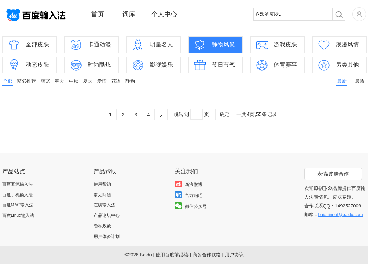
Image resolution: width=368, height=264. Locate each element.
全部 (7, 81)
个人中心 (164, 14)
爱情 (102, 81)
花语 (116, 81)
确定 (224, 114)
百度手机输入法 (17, 194)
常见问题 (102, 194)
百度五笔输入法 (17, 184)
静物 (130, 81)
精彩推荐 (26, 81)
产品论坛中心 (107, 215)
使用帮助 (102, 184)
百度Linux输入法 (18, 215)
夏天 (87, 81)
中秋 (73, 81)
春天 (59, 81)
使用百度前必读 (172, 254)
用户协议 (234, 254)
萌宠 (45, 81)
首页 (97, 14)
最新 (342, 81)
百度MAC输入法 (18, 204)
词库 (128, 14)
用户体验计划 (107, 236)
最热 (359, 81)
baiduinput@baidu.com (340, 214)
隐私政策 (102, 225)
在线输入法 (104, 204)
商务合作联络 (207, 254)
